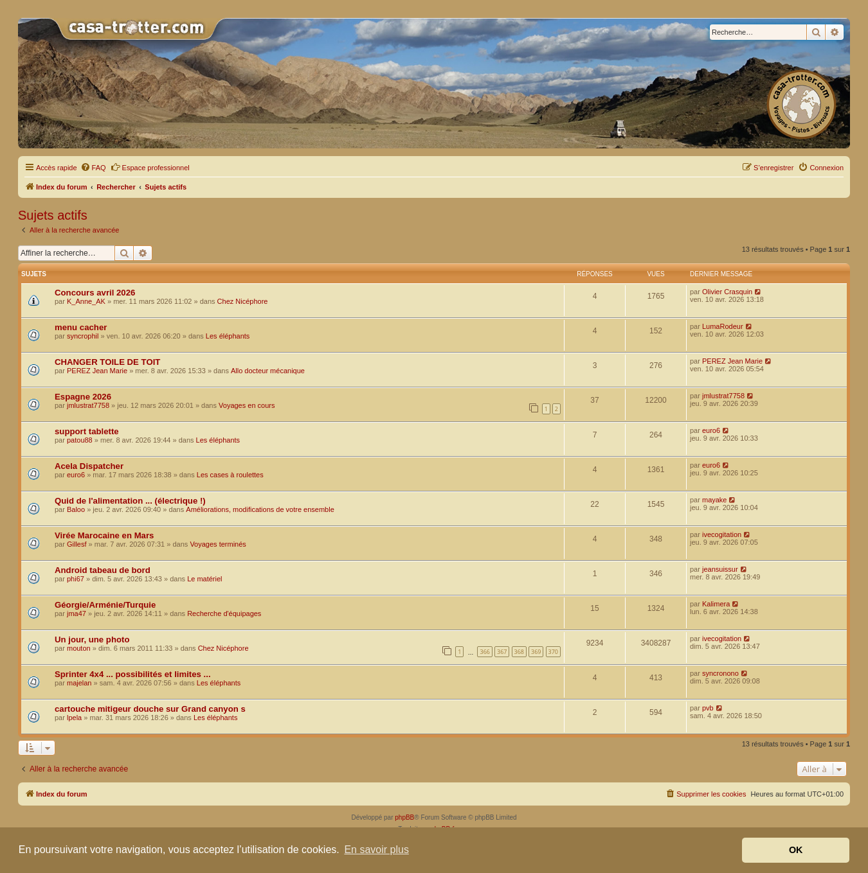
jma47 (76, 613)
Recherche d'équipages (224, 613)
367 (502, 652)
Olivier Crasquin (727, 291)
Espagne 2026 (83, 396)
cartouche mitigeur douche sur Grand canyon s (150, 709)
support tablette (87, 431)
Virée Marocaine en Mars (104, 535)
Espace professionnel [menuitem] (150, 167)
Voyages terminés (218, 544)
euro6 (711, 430)
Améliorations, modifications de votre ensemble (260, 509)
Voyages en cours (247, 405)
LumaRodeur (722, 326)
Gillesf (77, 544)
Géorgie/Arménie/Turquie (105, 605)
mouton (79, 648)
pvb (708, 708)
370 (553, 652)
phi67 (75, 579)
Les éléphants (228, 336)
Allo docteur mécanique (268, 371)
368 (519, 652)
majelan (79, 683)
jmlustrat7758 (88, 405)
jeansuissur (720, 569)
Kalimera (716, 604)
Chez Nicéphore (242, 301)
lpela (74, 717)
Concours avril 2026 (95, 292)
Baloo (76, 509)
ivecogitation (721, 534)
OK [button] (796, 850)
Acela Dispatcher (89, 466)
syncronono (720, 673)
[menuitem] (93, 167)
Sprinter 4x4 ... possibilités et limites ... (133, 674)
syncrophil (83, 336)
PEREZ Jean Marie (97, 371)
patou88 (80, 440)
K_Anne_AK (86, 301)
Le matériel (204, 579)
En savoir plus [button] (376, 849)
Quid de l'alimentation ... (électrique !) (130, 501)
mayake (714, 500)
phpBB (404, 817)
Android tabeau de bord (102, 570)
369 (536, 652)
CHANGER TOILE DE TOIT (107, 362)
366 (484, 652)
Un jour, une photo (92, 639)
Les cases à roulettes (230, 475)
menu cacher (81, 327)
